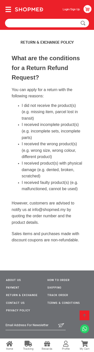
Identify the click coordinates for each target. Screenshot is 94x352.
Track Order (57, 295)
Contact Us (15, 303)
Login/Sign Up (71, 9)
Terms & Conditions (63, 303)
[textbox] (47, 23)
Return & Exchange (22, 295)
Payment (13, 288)
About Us (13, 280)
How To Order (58, 280)
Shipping (54, 288)
